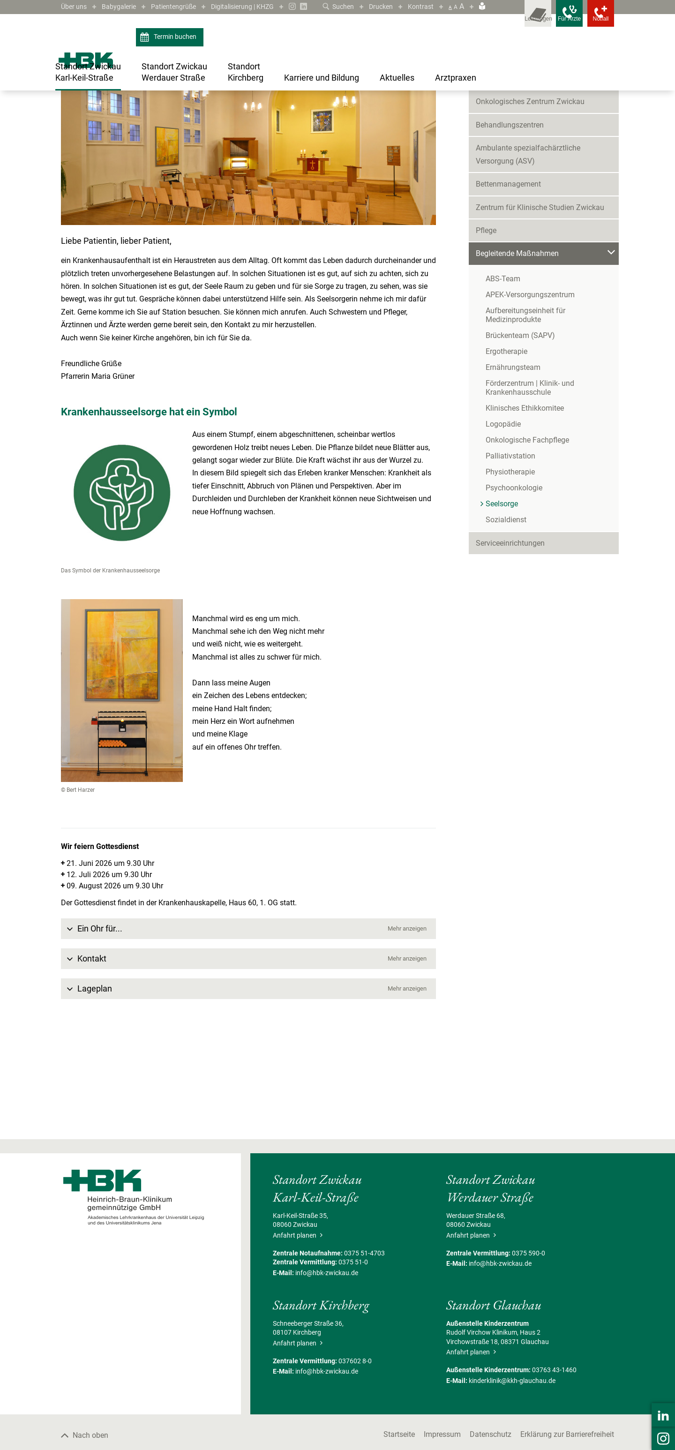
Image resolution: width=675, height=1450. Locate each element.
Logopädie (503, 527)
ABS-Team (503, 382)
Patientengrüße (184, 6)
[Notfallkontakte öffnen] (595, 19)
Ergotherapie (506, 455)
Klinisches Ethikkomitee (525, 511)
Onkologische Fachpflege (527, 543)
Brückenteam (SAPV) (520, 439)
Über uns (75, 6)
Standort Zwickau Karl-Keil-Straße (121, 122)
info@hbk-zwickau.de (326, 1376)
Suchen (330, 6)
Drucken (376, 6)
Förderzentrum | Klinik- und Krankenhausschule (530, 491)
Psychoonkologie (514, 591)
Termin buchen (169, 50)
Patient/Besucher (504, 158)
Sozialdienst (506, 623)
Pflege (486, 334)
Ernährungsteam (513, 470)
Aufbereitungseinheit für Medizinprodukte (525, 419)
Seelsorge (260, 122)
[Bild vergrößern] (248, 254)
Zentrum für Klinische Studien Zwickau (540, 310)
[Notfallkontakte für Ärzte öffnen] (553, 19)
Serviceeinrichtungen (510, 646)
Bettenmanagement (508, 287)
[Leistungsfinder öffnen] (511, 19)
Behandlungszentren (510, 228)
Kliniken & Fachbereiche (515, 182)
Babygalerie (124, 6)
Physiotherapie (510, 575)
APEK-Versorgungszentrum (530, 398)
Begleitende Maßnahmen (206, 122)
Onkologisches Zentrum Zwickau (530, 205)
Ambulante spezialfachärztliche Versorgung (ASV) (528, 258)
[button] (248, 1032)
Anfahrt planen (297, 1338)
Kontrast (419, 6)
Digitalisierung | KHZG (261, 6)
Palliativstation (510, 559)
